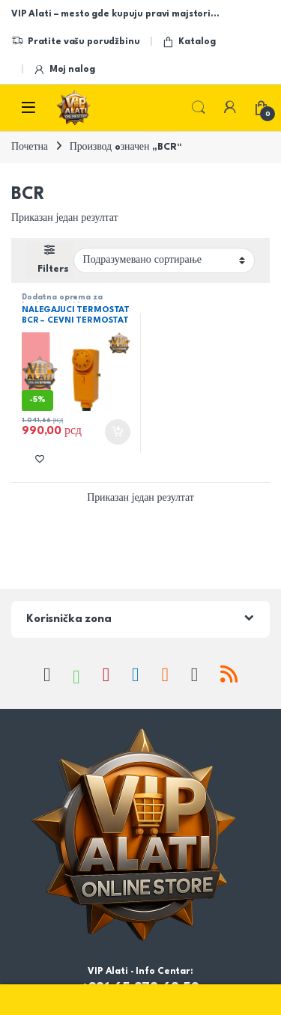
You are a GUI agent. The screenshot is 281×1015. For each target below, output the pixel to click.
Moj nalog (64, 70)
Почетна (29, 147)
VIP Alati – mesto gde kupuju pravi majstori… (115, 14)
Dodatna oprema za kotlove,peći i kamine (64, 301)
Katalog (189, 42)
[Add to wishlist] (40, 458)
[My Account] (230, 108)
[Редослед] (164, 260)
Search (198, 108)
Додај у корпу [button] (117, 432)
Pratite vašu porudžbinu (75, 42)
